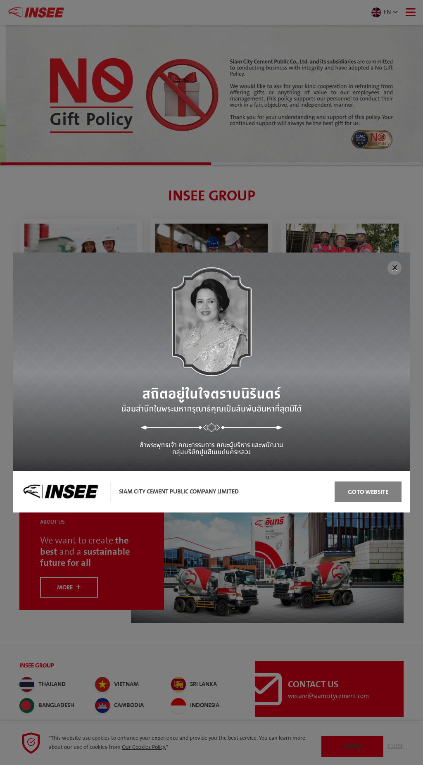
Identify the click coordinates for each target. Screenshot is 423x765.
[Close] (394, 268)
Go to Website (368, 492)
